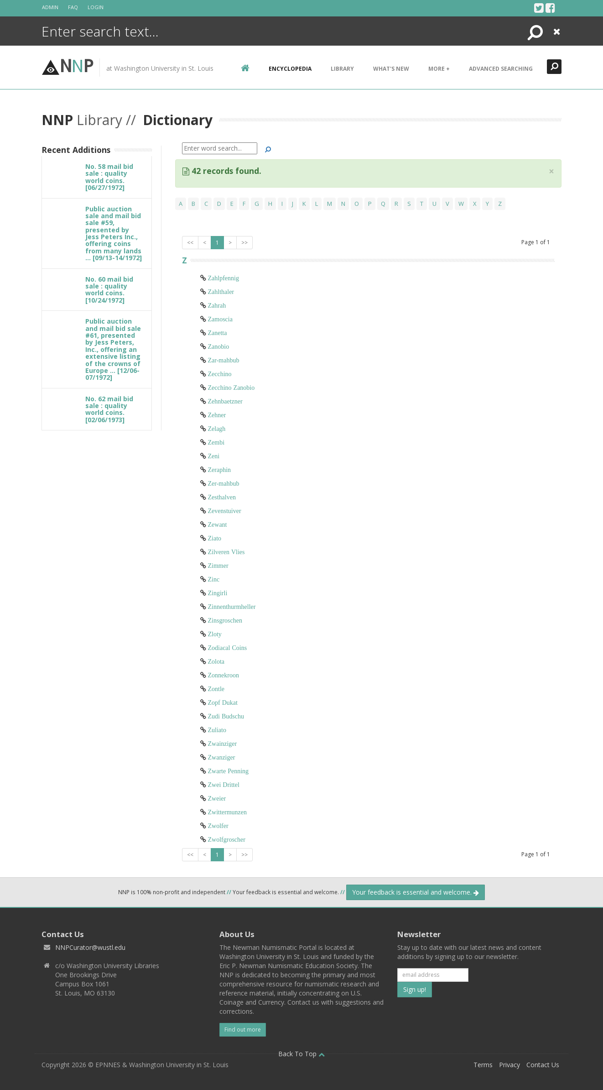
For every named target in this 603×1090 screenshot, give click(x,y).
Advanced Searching (501, 69)
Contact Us (542, 1064)
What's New (391, 69)
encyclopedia (290, 69)
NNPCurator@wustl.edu (90, 947)
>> (244, 242)
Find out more (242, 1029)
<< (190, 242)
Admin (50, 7)
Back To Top (301, 1053)
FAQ (73, 7)
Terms (483, 1064)
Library (342, 69)
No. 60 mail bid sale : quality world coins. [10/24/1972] (109, 289)
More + (439, 69)
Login (96, 7)
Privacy (509, 1064)
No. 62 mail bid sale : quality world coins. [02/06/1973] (109, 409)
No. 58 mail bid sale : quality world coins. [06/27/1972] (109, 177)
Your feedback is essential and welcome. (415, 892)
